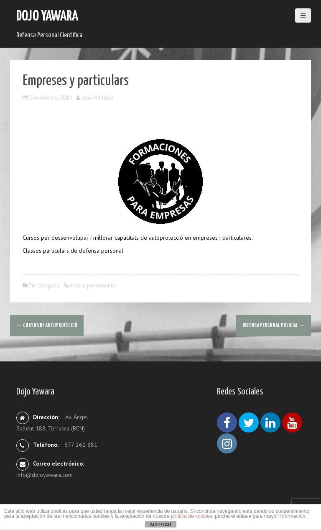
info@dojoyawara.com (44, 475)
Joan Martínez (97, 97)
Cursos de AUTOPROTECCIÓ (46, 325)
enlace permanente (92, 285)
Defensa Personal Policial (273, 325)
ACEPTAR (160, 524)
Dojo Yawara (47, 16)
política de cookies (191, 516)
